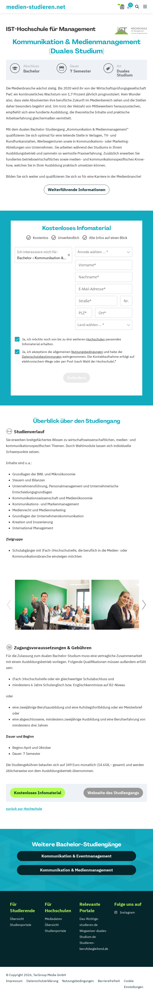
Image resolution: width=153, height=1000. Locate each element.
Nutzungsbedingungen (87, 352)
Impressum (14, 981)
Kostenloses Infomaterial (37, 792)
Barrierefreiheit (109, 981)
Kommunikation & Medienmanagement (76, 870)
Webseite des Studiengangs (113, 792)
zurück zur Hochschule (24, 809)
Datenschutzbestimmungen (42, 357)
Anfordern (76, 377)
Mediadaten (53, 919)
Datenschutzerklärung (42, 981)
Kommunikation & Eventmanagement (76, 856)
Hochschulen (95, 339)
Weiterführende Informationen (76, 189)
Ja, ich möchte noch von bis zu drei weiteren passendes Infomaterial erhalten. (71, 341)
